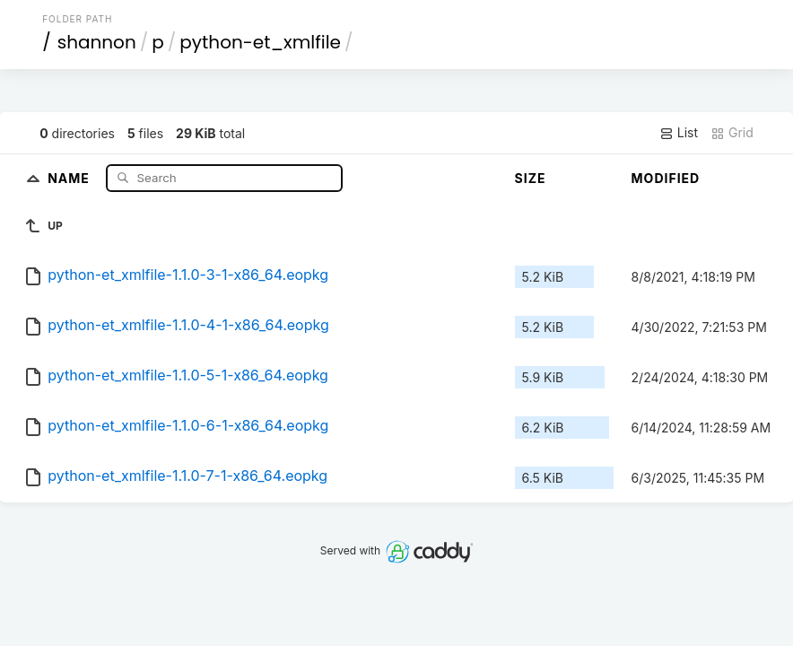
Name (70, 177)
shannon (96, 42)
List (678, 133)
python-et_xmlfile (260, 42)
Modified (666, 178)
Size (530, 178)
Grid (732, 133)
